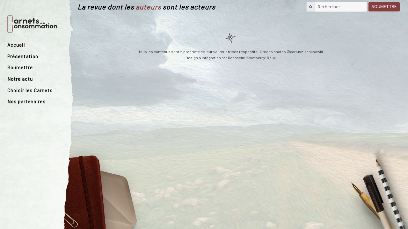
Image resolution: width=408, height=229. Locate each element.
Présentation (22, 56)
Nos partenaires (26, 101)
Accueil (16, 45)
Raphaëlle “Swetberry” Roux (252, 57)
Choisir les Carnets (30, 90)
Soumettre (20, 67)
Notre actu (20, 79)
